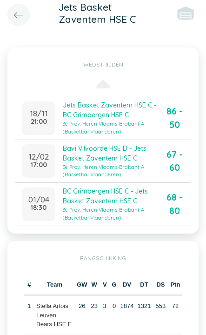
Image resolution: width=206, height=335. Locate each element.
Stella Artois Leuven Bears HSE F (54, 315)
